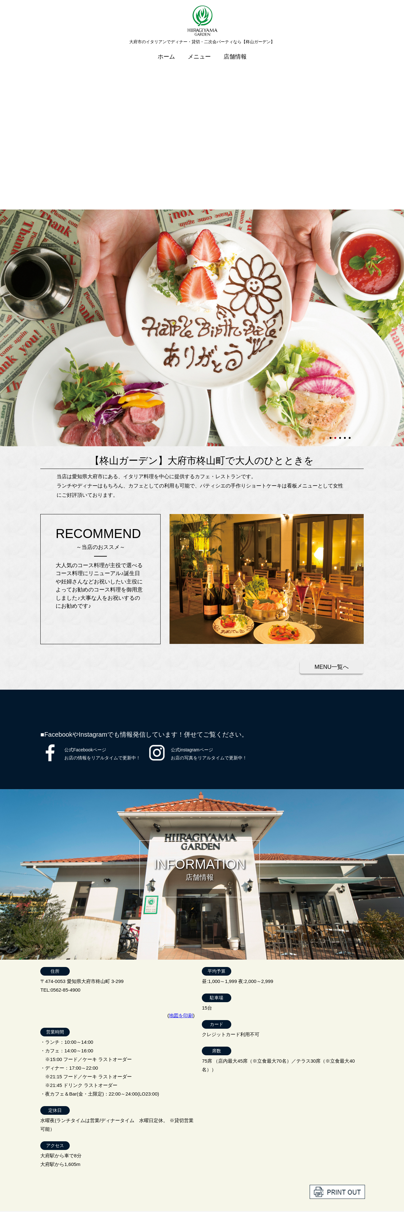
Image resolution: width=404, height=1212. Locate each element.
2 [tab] (336, 283)
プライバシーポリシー (338, 1191)
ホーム (166, 52)
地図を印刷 (181, 864)
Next (3, 176)
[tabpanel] (202, 176)
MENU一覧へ (331, 515)
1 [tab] (331, 283)
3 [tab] (341, 283)
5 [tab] (350, 283)
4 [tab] (345, 283)
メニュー (199, 52)
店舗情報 (235, 52)
